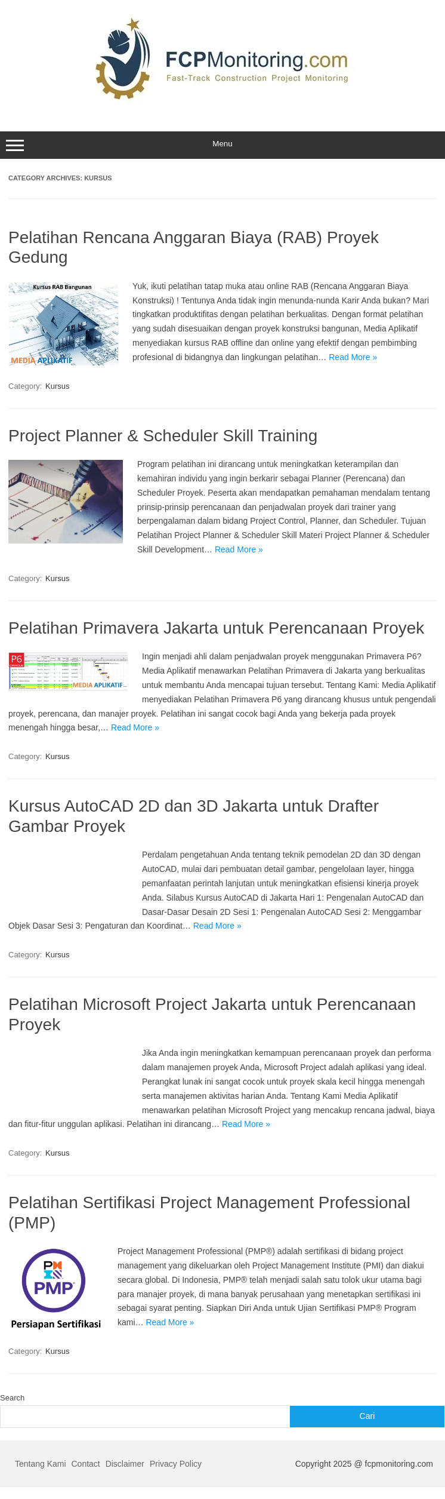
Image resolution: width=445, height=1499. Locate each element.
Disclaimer (125, 1464)
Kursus (57, 386)
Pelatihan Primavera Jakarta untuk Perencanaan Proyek (216, 628)
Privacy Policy (176, 1464)
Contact (86, 1464)
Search (12, 1397)
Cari (367, 1416)
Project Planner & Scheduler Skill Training (162, 435)
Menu (222, 145)
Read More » (353, 357)
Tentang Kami (40, 1464)
